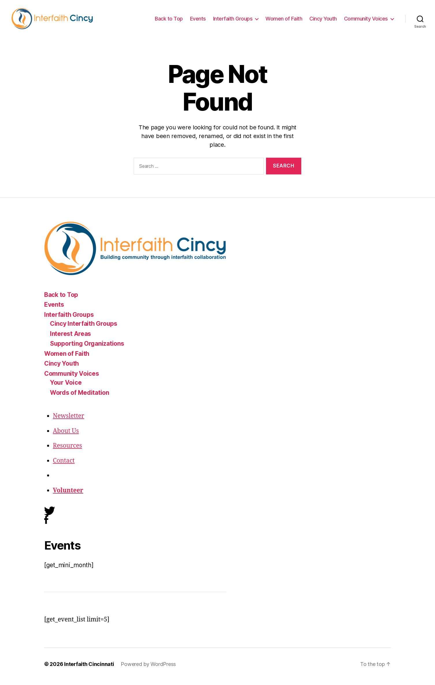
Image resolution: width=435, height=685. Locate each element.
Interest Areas (70, 338)
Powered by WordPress (148, 669)
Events (198, 21)
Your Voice (65, 387)
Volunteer (68, 495)
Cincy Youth (323, 21)
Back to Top (169, 21)
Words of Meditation (79, 397)
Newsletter (68, 421)
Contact (64, 465)
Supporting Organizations (87, 348)
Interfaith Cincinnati (89, 669)
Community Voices (366, 21)
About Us (66, 436)
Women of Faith (283, 21)
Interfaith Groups (233, 21)
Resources (67, 451)
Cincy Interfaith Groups (83, 328)
